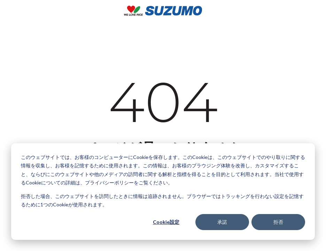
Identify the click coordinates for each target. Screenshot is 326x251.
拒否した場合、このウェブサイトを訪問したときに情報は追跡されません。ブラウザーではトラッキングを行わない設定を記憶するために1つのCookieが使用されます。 (162, 200)
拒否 (278, 222)
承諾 (222, 222)
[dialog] (163, 191)
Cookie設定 (166, 222)
